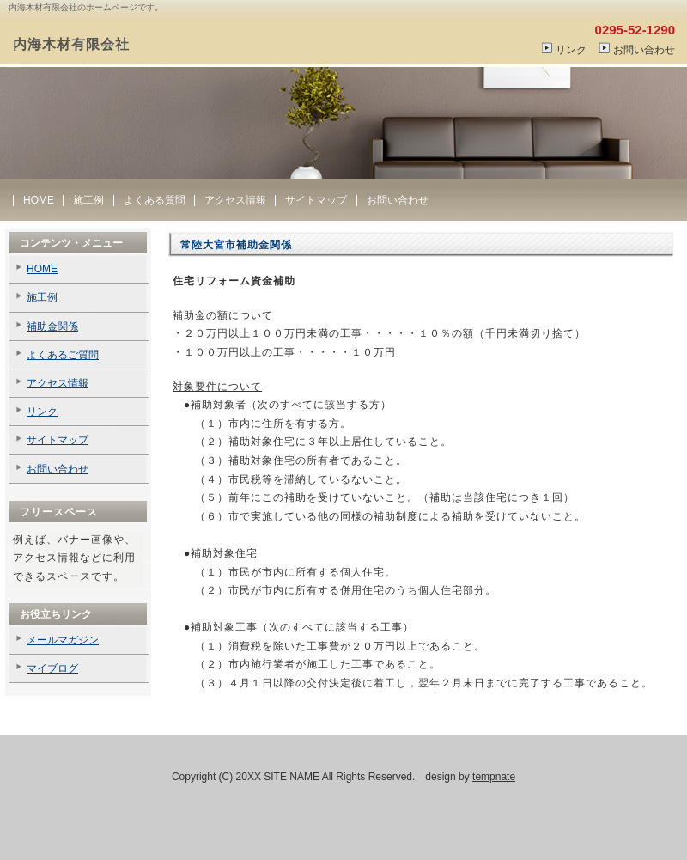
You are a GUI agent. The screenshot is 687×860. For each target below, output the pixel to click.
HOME (38, 200)
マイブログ (52, 668)
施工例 (88, 200)
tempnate (493, 777)
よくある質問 (154, 200)
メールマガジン (63, 640)
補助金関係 (52, 326)
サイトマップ (316, 200)
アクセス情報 (235, 200)
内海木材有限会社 (71, 44)
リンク (571, 50)
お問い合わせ (644, 50)
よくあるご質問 (63, 355)
